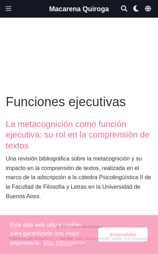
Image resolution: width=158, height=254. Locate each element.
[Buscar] (124, 9)
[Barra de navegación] (8, 8)
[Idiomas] (148, 9)
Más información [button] (64, 243)
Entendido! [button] (123, 234)
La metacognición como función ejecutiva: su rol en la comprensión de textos (78, 134)
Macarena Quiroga (79, 9)
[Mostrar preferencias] (136, 9)
